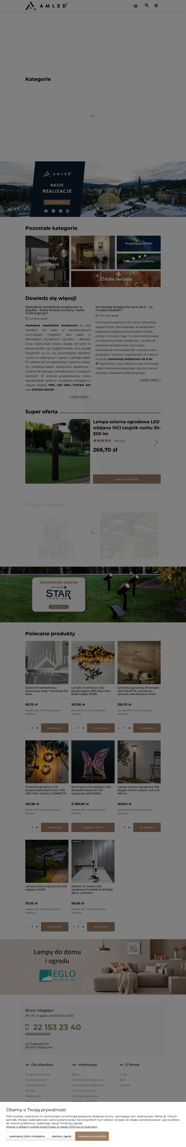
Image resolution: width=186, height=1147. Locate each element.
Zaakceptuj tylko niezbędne (27, 1136)
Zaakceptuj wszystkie (92, 1136)
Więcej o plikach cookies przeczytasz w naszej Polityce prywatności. (52, 1126)
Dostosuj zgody (61, 1136)
